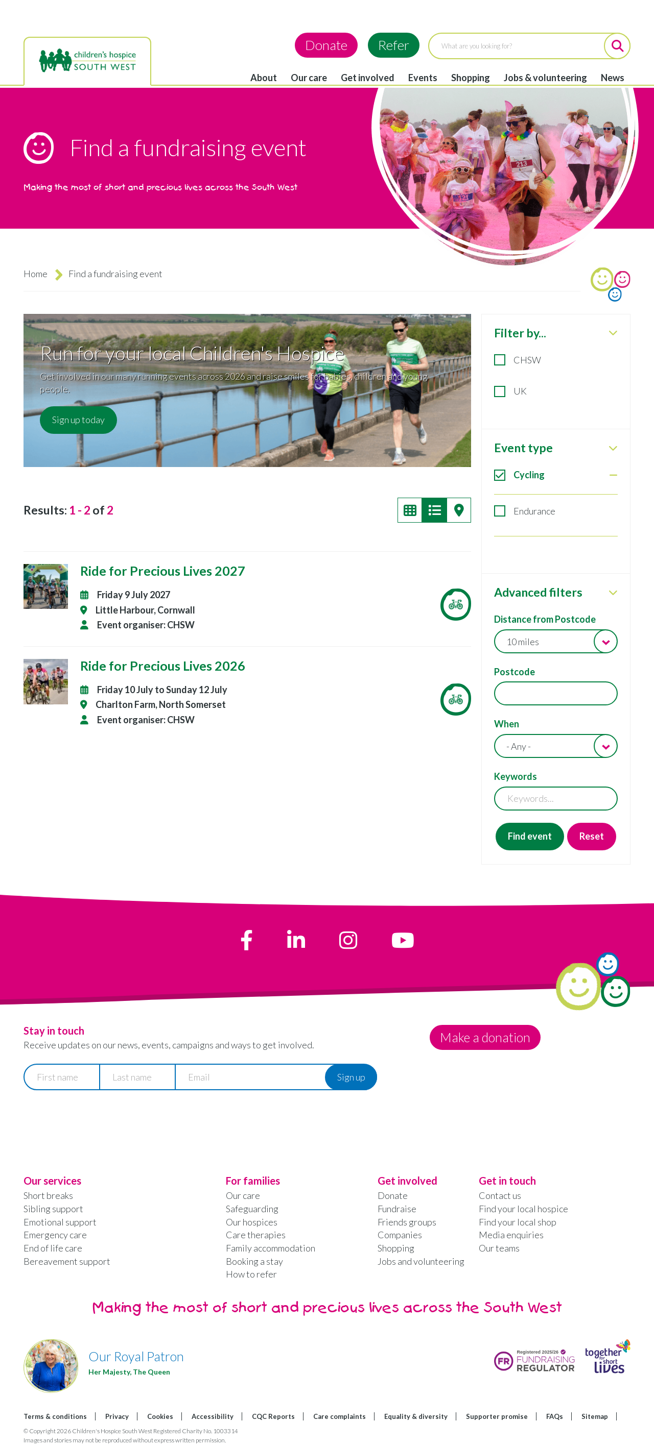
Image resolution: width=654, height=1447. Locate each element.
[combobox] (556, 641)
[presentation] (101, 1122)
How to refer (251, 1274)
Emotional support (60, 1222)
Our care (309, 77)
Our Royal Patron (136, 1356)
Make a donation (486, 1037)
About (263, 77)
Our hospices (251, 1222)
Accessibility (212, 1416)
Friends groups (407, 1222)
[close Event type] (613, 448)
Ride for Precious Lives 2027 (162, 570)
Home (36, 273)
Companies (400, 1234)
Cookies (160, 1416)
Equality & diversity (416, 1416)
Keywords (515, 776)
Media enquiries (511, 1234)
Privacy (117, 1416)
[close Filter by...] (613, 332)
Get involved (367, 77)
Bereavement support (67, 1261)
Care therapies (256, 1234)
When (506, 723)
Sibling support (53, 1208)
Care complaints (339, 1416)
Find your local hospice (523, 1208)
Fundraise (397, 1208)
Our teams (499, 1248)
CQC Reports (273, 1416)
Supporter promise (497, 1416)
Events (422, 77)
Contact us (500, 1195)
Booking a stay (254, 1261)
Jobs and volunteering (421, 1261)
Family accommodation (270, 1248)
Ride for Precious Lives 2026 (162, 665)
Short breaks (48, 1195)
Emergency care (55, 1234)
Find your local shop (517, 1222)
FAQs (554, 1416)
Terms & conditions (55, 1416)
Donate (326, 45)
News (612, 77)
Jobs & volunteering (545, 77)
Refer (393, 45)
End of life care (53, 1248)
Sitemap (594, 1416)
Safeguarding (252, 1208)
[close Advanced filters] (613, 592)
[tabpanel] (555, 589)
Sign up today (78, 419)
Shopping (470, 77)
